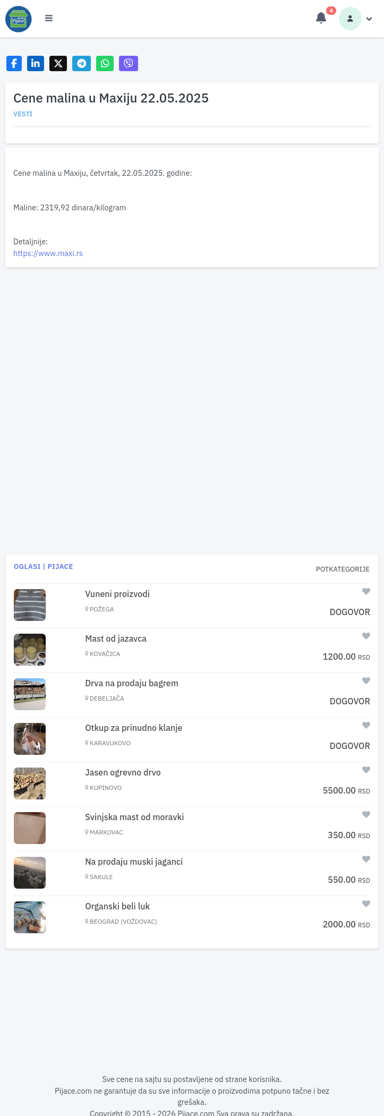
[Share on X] (58, 63)
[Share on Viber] (128, 63)
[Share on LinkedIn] (36, 63)
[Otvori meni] (49, 18)
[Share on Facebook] (14, 63)
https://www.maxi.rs (48, 253)
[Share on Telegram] (81, 63)
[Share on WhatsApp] (105, 63)
